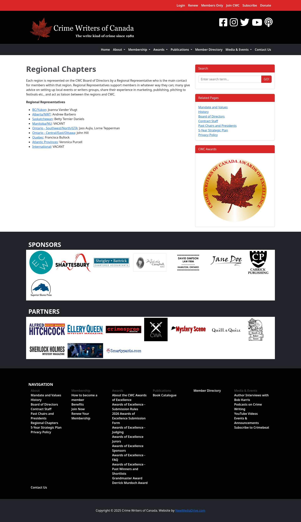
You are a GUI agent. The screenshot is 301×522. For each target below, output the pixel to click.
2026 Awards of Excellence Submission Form (129, 418)
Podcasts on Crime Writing (248, 406)
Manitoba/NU (42, 123)
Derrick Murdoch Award (130, 483)
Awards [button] (159, 49)
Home (105, 49)
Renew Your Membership (80, 416)
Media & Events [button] (237, 49)
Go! (266, 79)
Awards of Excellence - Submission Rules (128, 406)
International (41, 146)
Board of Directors (211, 116)
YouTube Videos (246, 414)
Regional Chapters (61, 69)
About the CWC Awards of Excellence (129, 397)
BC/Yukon (39, 110)
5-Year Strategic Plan (213, 130)
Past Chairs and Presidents (217, 126)
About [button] (118, 49)
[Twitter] (244, 22)
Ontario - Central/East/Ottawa (53, 133)
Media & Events (245, 390)
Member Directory (208, 49)
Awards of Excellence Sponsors (127, 448)
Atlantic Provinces (45, 142)
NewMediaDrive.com (190, 510)
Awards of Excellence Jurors (127, 439)
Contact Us (263, 49)
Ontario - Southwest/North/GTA (55, 128)
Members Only (212, 5)
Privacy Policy (208, 135)
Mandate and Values (213, 107)
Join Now (78, 409)
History (203, 112)
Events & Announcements (246, 420)
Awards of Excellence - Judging (128, 429)
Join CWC (232, 5)
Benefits (77, 404)
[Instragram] (234, 22)
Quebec (37, 137)
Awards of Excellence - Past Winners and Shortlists (128, 469)
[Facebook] (223, 22)
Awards (117, 390)
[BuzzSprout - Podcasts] (269, 22)
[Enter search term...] (229, 79)
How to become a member (84, 397)
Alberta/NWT (41, 114)
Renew (193, 5)
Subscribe (249, 5)
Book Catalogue (164, 395)
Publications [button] (180, 49)
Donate (265, 5)
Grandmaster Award (127, 478)
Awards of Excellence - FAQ (128, 457)
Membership (80, 390)
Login (181, 5)
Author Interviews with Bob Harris (251, 397)
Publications (162, 390)
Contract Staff (208, 121)
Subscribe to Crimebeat (251, 427)
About (35, 390)
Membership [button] (138, 49)
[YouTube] (257, 22)
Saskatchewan (42, 119)
